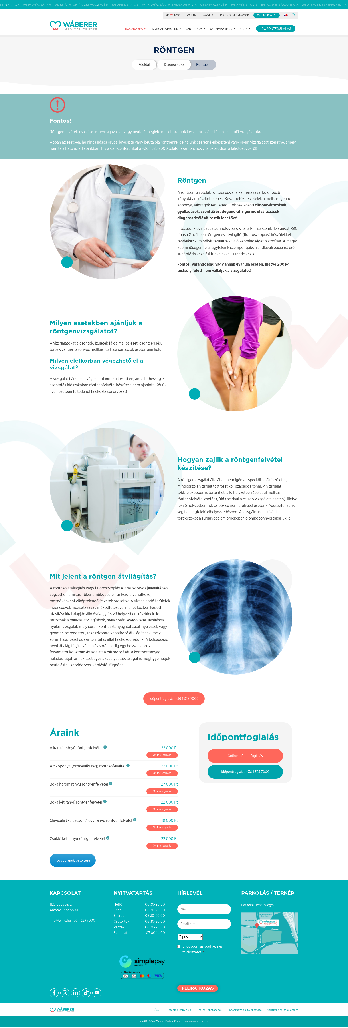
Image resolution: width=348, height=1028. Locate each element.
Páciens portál (266, 15)
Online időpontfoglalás (245, 757)
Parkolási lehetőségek (258, 906)
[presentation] (211, 970)
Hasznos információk (234, 15)
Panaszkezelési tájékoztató (244, 1011)
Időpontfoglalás (276, 28)
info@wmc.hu (60, 921)
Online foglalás (162, 756)
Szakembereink (221, 29)
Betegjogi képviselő (179, 1011)
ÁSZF (157, 1011)
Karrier (208, 15)
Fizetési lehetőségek (209, 1011)
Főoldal (144, 66)
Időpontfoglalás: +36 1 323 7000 (174, 700)
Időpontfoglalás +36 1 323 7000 (245, 773)
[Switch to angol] (286, 15)
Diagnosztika (174, 66)
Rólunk (191, 15)
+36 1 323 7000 (155, 149)
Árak (243, 29)
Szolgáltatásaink (165, 29)
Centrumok (194, 29)
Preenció (173, 15)
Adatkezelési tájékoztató (282, 1011)
